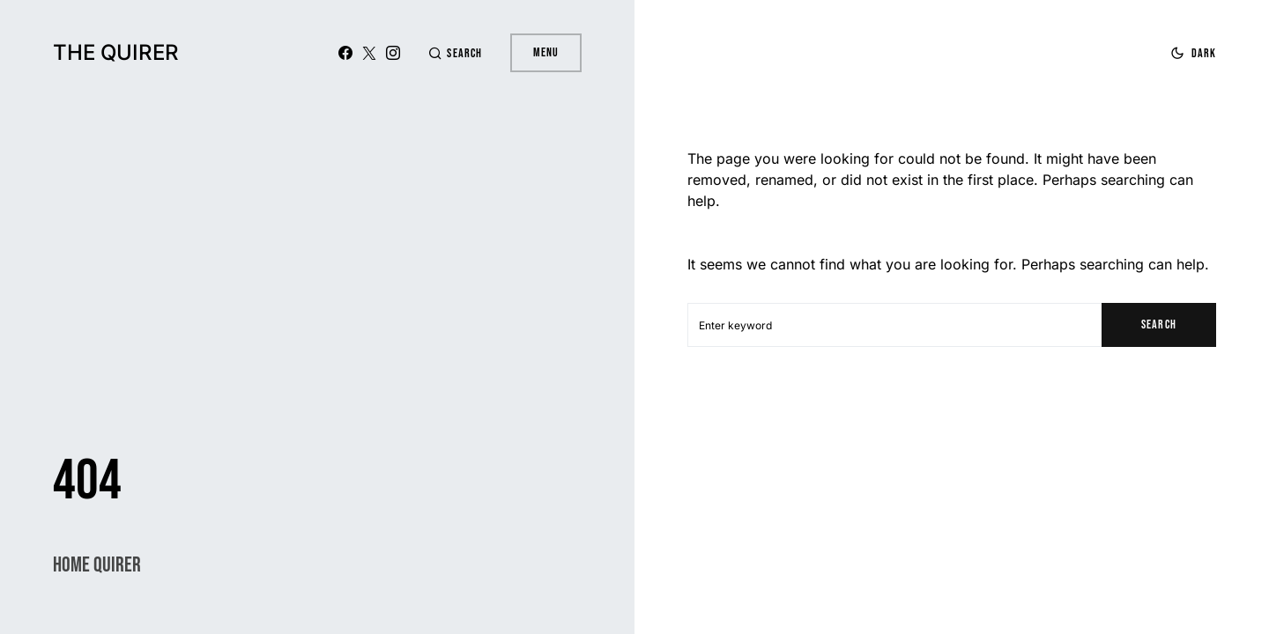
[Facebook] (345, 53)
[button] (454, 53)
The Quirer (116, 52)
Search (1158, 324)
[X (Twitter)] (369, 53)
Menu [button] (546, 52)
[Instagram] (393, 53)
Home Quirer (97, 565)
